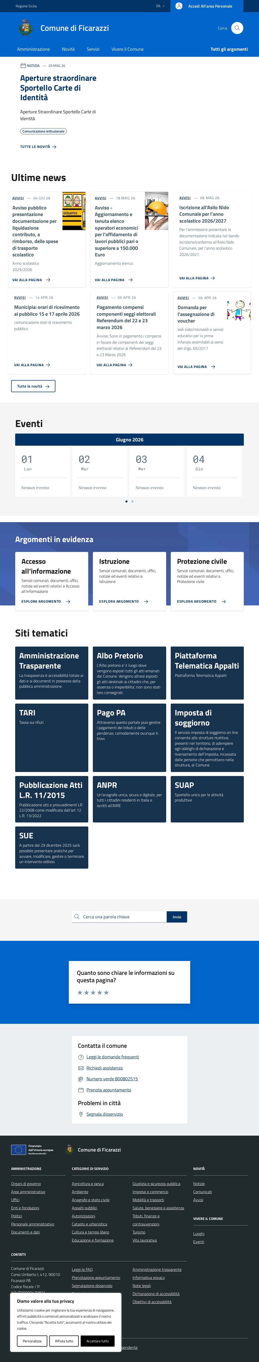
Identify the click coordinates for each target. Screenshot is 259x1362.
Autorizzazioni (83, 1216)
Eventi (198, 1242)
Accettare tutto (98, 1341)
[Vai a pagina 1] (126, 501)
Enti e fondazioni (25, 1208)
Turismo (139, 1232)
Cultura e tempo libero (90, 1232)
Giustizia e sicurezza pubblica (156, 1184)
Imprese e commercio (150, 1192)
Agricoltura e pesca (88, 1184)
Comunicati (202, 1192)
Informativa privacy (149, 1277)
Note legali (142, 1286)
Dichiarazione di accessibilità (156, 1294)
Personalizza (32, 1341)
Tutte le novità (33, 386)
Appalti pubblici (84, 1208)
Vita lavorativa (145, 1240)
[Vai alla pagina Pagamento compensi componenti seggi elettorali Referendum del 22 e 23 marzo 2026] (115, 363)
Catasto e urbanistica (89, 1224)
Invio (177, 917)
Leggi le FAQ (82, 1269)
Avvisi (198, 1200)
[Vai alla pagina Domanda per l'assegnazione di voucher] (195, 365)
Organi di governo (26, 1184)
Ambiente (80, 1192)
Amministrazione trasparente (157, 1269)
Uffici (15, 1200)
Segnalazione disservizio (92, 1286)
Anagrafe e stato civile (91, 1200)
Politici (16, 1216)
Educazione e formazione (93, 1240)
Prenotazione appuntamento (96, 1277)
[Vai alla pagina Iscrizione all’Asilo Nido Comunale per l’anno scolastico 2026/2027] (198, 276)
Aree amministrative (28, 1192)
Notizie (199, 1184)
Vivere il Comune (128, 49)
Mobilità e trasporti (148, 1200)
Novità (68, 49)
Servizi (93, 49)
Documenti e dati (25, 1232)
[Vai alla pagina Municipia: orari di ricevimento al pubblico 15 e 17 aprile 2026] (33, 363)
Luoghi (198, 1234)
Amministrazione (33, 49)
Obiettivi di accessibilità (152, 1302)
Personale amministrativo (32, 1224)
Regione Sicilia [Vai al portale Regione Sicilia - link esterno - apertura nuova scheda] (26, 6)
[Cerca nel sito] (237, 28)
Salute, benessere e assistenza (158, 1208)
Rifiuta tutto (64, 1341)
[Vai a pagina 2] (133, 501)
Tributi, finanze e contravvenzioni (146, 1220)
